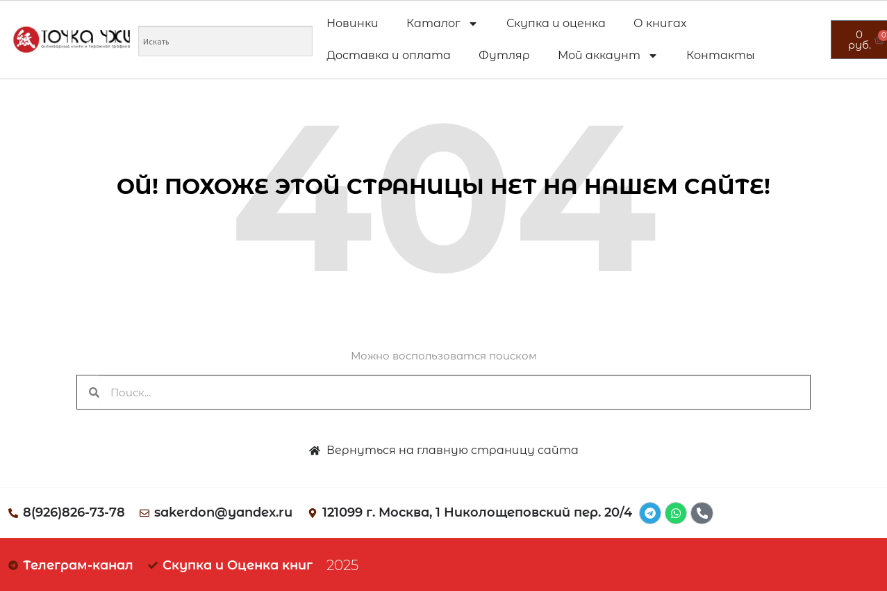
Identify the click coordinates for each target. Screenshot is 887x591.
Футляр (504, 55)
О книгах (659, 23)
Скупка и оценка (556, 23)
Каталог (442, 23)
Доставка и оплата (388, 55)
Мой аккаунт (608, 55)
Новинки (352, 23)
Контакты (720, 55)
